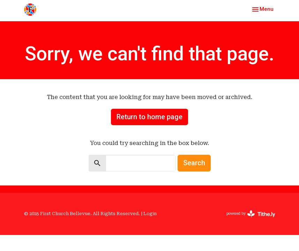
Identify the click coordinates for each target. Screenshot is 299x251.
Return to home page (149, 117)
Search (194, 163)
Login (150, 213)
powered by (250, 214)
